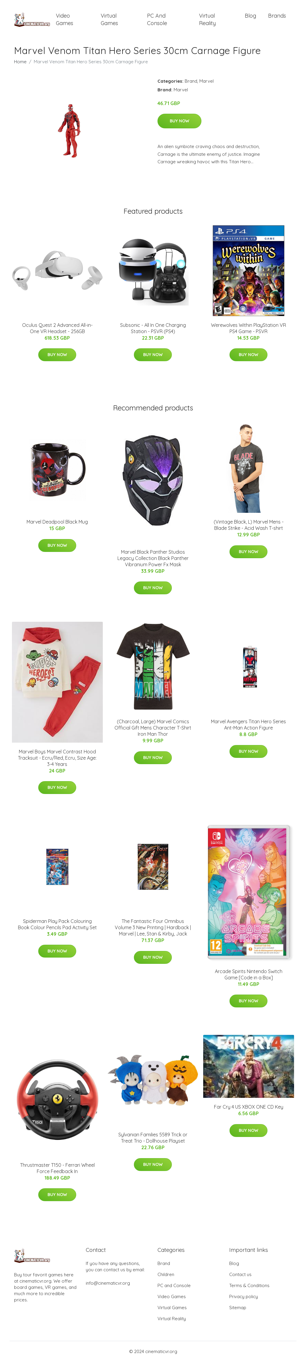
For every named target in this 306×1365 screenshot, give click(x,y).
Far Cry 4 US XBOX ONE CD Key (248, 1110)
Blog (250, 17)
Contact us (240, 1278)
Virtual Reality (207, 21)
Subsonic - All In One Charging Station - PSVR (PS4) (153, 331)
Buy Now (179, 124)
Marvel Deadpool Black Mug (57, 525)
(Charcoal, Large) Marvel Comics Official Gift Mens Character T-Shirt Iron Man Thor (152, 731)
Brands (277, 17)
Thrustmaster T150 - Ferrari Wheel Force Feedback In (57, 1171)
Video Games (64, 21)
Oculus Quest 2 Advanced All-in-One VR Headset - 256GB (57, 331)
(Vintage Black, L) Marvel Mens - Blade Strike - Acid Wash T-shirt (249, 528)
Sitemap (237, 1311)
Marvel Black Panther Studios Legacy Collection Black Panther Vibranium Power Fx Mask (153, 561)
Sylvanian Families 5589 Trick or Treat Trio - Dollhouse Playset (152, 1141)
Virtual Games (109, 21)
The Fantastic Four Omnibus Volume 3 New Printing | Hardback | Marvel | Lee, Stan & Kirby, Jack (153, 930)
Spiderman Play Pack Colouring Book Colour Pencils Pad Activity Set (57, 927)
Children (165, 1278)
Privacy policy (243, 1300)
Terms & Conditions (249, 1289)
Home (20, 64)
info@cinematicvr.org (108, 1286)
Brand (191, 84)
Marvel (206, 84)
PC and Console (157, 21)
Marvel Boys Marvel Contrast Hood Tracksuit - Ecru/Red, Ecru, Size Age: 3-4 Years (57, 761)
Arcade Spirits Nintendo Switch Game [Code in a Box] (248, 977)
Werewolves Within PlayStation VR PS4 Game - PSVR (248, 331)
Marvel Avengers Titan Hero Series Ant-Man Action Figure (248, 728)
